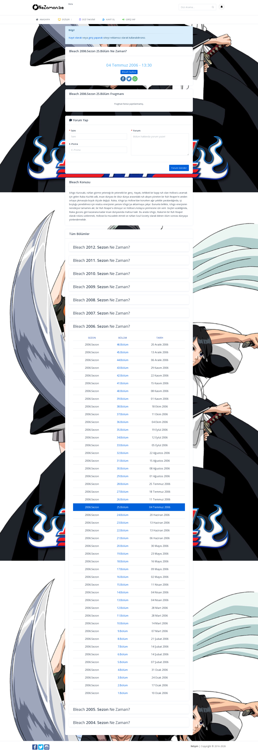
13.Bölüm (122, 600)
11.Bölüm (122, 615)
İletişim (194, 746)
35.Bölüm (122, 430)
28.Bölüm (122, 484)
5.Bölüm (123, 662)
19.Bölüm (122, 553)
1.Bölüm (123, 693)
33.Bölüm (122, 445)
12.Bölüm (122, 608)
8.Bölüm (123, 639)
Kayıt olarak (75, 37)
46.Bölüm (122, 344)
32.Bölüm (122, 453)
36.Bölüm (122, 422)
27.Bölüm (122, 491)
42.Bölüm (122, 375)
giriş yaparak (96, 37)
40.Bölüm (122, 391)
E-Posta (73, 143)
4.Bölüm (123, 670)
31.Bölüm (122, 461)
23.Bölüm (122, 522)
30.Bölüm (122, 468)
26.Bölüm (122, 499)
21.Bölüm (122, 538)
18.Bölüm (122, 561)
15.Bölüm (122, 584)
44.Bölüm (122, 360)
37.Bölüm (122, 414)
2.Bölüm (123, 685)
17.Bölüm (122, 569)
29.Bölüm (122, 476)
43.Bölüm (122, 368)
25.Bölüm (122, 507)
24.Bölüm (122, 515)
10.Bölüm (122, 623)
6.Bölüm (123, 654)
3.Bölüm (123, 677)
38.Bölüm (122, 406)
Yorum (136, 130)
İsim (72, 130)
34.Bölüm (122, 437)
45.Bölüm (122, 352)
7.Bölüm (123, 646)
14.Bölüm (122, 592)
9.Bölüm (123, 631)
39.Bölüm (122, 399)
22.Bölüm (122, 530)
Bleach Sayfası (129, 72)
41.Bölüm (122, 383)
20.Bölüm (122, 546)
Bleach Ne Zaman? (101, 247)
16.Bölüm (122, 577)
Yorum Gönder (179, 167)
